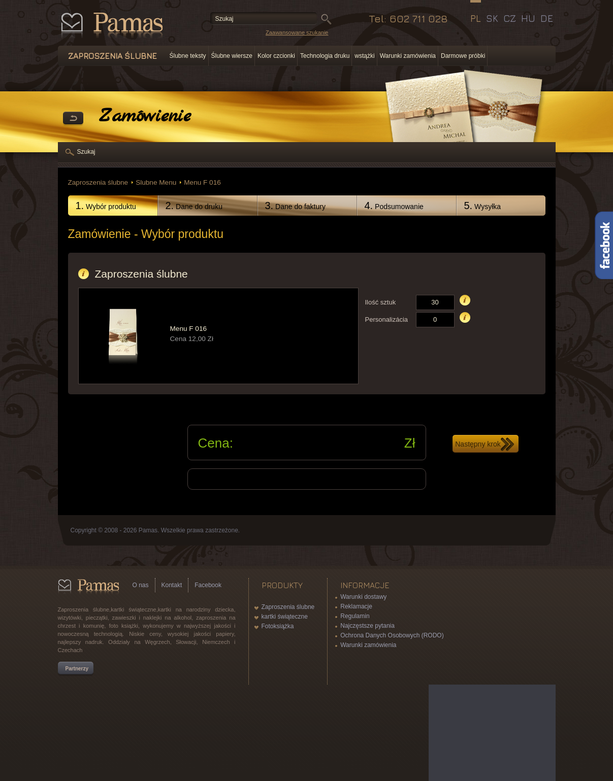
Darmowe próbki (463, 55)
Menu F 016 (202, 182)
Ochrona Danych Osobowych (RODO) (391, 635)
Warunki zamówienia (408, 55)
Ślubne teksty (188, 55)
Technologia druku (324, 55)
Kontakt (172, 585)
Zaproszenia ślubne (98, 182)
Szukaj (86, 151)
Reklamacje (356, 606)
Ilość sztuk (380, 302)
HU (528, 18)
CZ (509, 18)
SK (492, 18)
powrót (73, 119)
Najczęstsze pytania (367, 625)
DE (546, 18)
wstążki (364, 55)
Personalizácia (386, 319)
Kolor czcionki (276, 55)
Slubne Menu (156, 182)
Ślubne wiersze (231, 55)
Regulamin (354, 616)
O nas (141, 585)
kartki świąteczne (285, 616)
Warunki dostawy (363, 596)
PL (475, 18)
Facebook (208, 585)
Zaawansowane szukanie (297, 32)
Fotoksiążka (278, 626)
